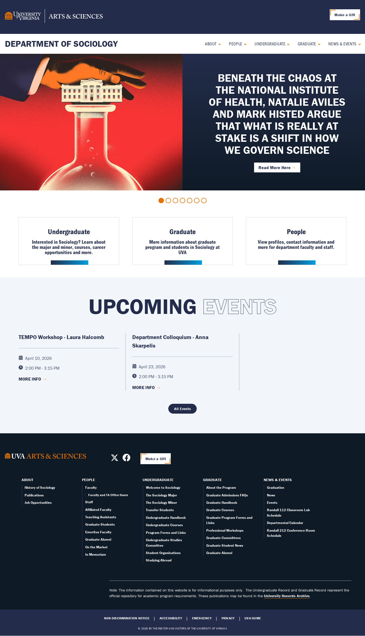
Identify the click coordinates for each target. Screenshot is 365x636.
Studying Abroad (159, 560)
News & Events (342, 43)
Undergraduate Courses (164, 525)
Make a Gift (344, 14)
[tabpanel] (182, 122)
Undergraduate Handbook (166, 517)
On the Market (96, 547)
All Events (182, 408)
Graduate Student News (224, 545)
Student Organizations (163, 552)
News (271, 495)
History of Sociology (40, 487)
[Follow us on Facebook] (126, 459)
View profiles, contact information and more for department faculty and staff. (296, 244)
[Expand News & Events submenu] (358, 43)
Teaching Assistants (100, 517)
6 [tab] (196, 200)
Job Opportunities (38, 502)
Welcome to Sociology (163, 487)
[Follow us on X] (115, 459)
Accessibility (171, 618)
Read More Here (274, 167)
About (211, 43)
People (235, 43)
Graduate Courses (220, 510)
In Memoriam (95, 554)
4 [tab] (182, 200)
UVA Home (253, 618)
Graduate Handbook (221, 502)
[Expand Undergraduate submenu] (287, 43)
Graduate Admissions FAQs (227, 495)
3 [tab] (175, 200)
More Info (33, 379)
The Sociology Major (161, 495)
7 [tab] (204, 200)
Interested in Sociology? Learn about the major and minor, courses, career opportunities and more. (68, 247)
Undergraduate (270, 43)
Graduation (275, 487)
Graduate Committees (223, 537)
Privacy (228, 618)
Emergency (201, 618)
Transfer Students (160, 510)
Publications (34, 495)
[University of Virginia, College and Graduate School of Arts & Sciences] (54, 17)
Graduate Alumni (98, 539)
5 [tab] (189, 200)
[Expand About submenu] (218, 43)
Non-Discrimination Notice (126, 618)
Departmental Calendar (285, 522)
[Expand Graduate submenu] (318, 43)
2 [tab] (168, 200)
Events (272, 502)
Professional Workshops (224, 530)
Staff (89, 502)
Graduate (307, 43)
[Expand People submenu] (244, 43)
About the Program (221, 487)
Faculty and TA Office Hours (108, 495)
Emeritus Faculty (98, 532)
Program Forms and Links (166, 532)
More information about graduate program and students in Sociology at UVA (182, 247)
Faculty (91, 487)
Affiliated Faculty (98, 509)
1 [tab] (161, 200)
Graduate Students (100, 524)
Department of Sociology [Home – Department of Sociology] (61, 43)
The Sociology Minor (161, 502)
